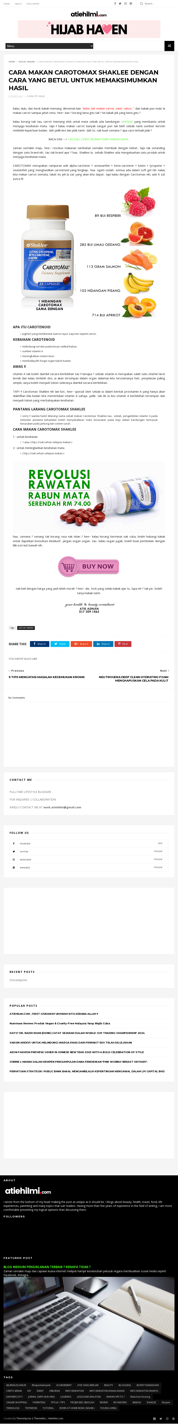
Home (7, 4)
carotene (127, 122)
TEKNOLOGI (12, 1408)
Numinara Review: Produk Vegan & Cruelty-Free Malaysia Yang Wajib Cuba (60, 1023)
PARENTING (39, 1402)
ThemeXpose (23, 1418)
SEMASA (136, 1402)
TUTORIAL (48, 1408)
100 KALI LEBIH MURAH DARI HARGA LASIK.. (98, 139)
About (18, 4)
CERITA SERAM (14, 1391)
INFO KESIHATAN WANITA (144, 1391)
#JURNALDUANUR (16, 1385)
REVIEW (104, 1402)
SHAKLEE (151, 1402)
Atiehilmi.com (55, 1418)
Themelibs (40, 1418)
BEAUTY (108, 1385)
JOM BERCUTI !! (14, 1397)
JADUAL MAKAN (26, 62)
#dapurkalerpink (41, 1385)
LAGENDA (66, 1397)
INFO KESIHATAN (74, 1391)
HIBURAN (54, 1391)
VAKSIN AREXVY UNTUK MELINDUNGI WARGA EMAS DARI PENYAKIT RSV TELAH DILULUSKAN (71, 1042)
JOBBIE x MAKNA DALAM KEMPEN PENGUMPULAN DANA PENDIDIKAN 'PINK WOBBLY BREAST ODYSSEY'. (78, 1062)
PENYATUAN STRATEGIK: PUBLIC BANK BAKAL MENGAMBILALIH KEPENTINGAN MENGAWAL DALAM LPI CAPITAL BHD (87, 1071)
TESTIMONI (31, 1408)
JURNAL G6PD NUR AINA (41, 1397)
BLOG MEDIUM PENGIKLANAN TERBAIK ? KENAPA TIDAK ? (47, 1267)
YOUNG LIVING (108, 1408)
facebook (86, 844)
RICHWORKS (120, 1402)
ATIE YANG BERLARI (87, 1385)
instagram (86, 860)
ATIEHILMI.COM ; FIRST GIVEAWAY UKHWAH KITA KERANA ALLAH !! (54, 1014)
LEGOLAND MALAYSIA (89, 1397)
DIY (29, 1391)
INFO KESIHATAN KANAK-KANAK (107, 1391)
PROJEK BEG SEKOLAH (82, 1402)
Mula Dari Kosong (140, 1397)
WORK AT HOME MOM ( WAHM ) (77, 1408)
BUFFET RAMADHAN (148, 1385)
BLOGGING (125, 1385)
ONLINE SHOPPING (16, 1402)
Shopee (166, 1402)
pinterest (86, 868)
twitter (86, 852)
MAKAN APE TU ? (116, 1397)
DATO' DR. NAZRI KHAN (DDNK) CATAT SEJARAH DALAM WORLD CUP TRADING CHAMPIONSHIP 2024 (77, 1033)
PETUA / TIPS (58, 1402)
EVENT (40, 1391)
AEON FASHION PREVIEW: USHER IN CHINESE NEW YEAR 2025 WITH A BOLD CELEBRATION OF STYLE (77, 1052)
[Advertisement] (89, 921)
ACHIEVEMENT (64, 1385)
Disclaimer (33, 4)
